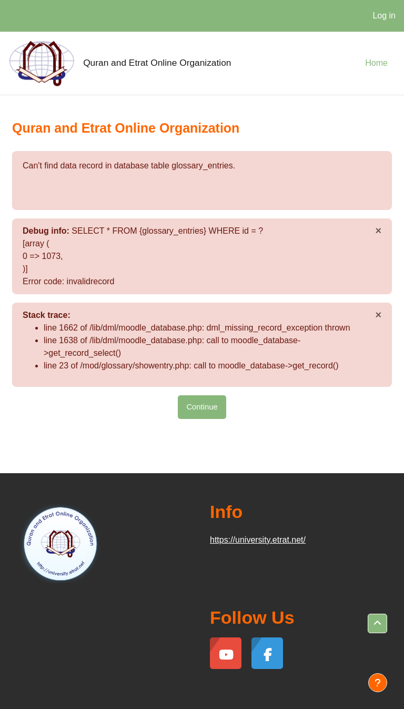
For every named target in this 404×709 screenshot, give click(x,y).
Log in (384, 15)
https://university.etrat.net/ (258, 539)
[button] (377, 623)
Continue (201, 407)
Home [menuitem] (376, 62)
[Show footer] (377, 682)
